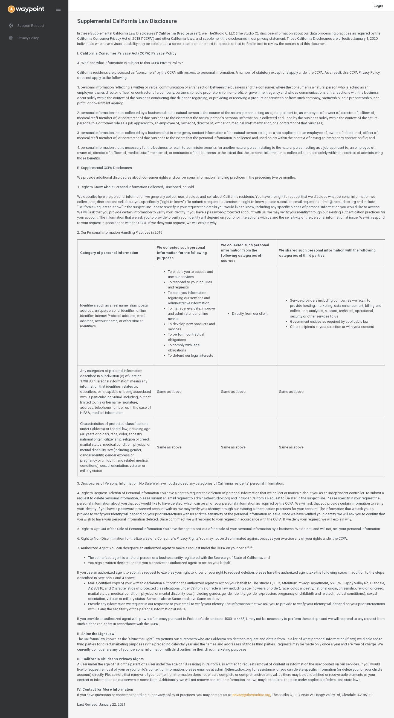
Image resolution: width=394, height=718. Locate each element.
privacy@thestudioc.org (251, 695)
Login (378, 5)
